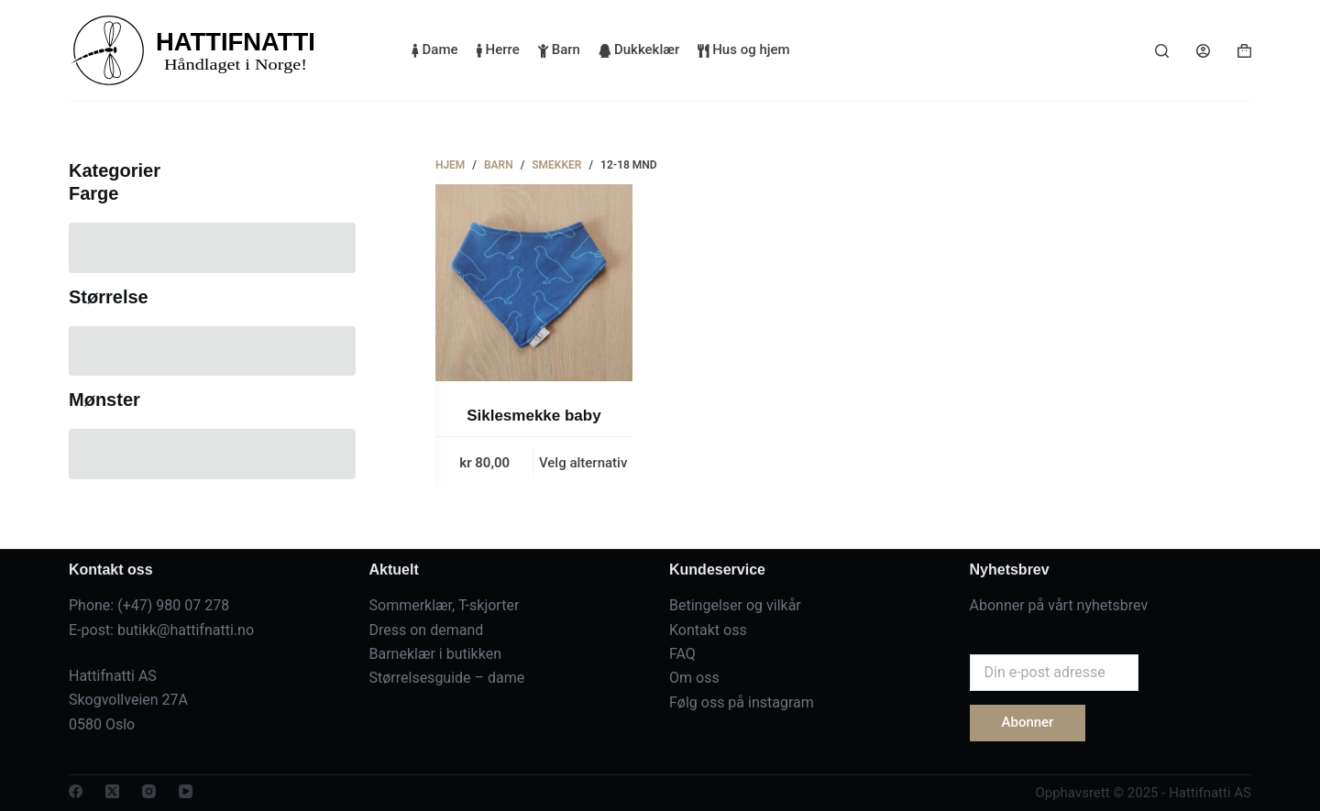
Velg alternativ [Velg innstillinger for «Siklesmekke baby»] (583, 463)
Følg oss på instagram (741, 702)
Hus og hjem (743, 49)
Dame (435, 49)
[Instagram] (149, 791)
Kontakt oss (708, 630)
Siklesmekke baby (533, 415)
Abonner (1028, 722)
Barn (559, 49)
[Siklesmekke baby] (533, 282)
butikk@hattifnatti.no (185, 630)
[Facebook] (75, 791)
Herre (498, 49)
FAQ (682, 654)
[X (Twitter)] (112, 791)
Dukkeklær (639, 49)
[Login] (1203, 51)
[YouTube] (185, 791)
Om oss (694, 677)
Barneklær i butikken (435, 654)
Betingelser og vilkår (735, 605)
